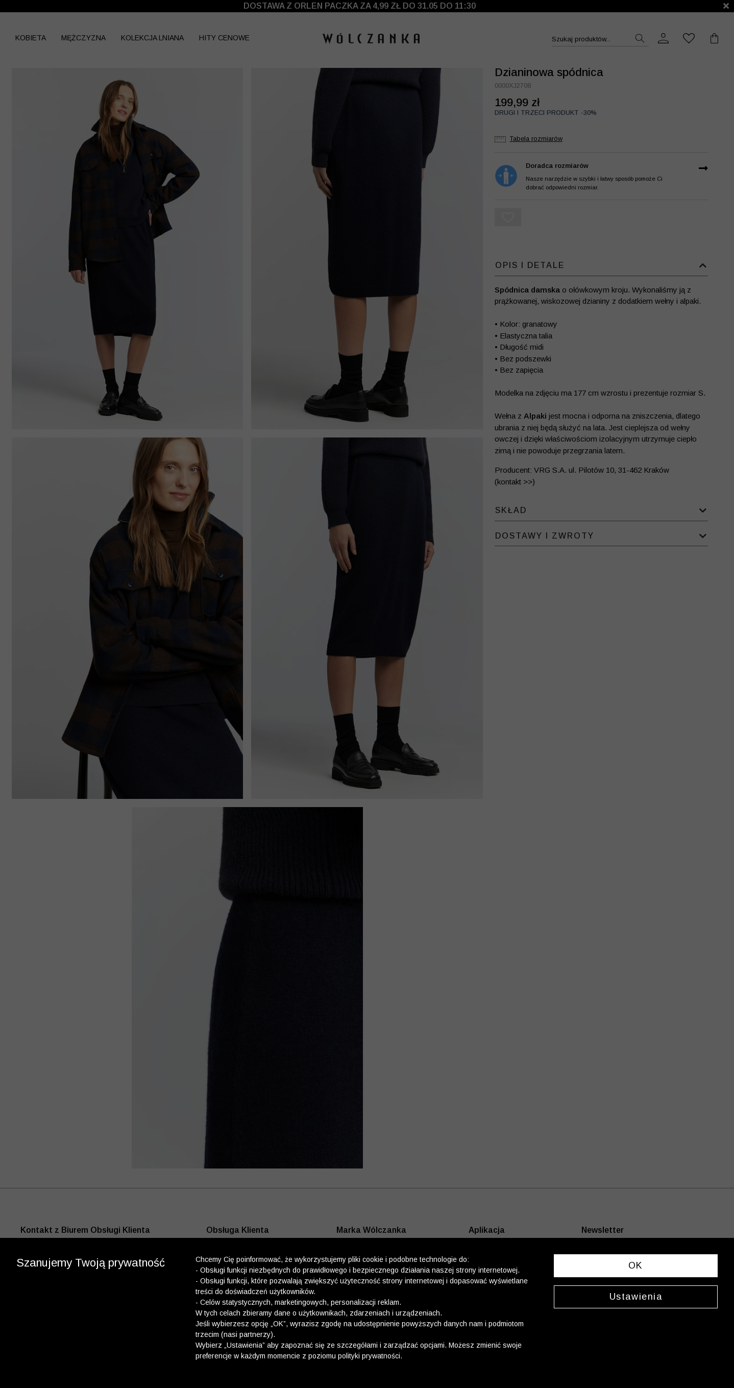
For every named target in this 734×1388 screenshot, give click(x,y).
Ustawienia (636, 1297)
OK (635, 1265)
